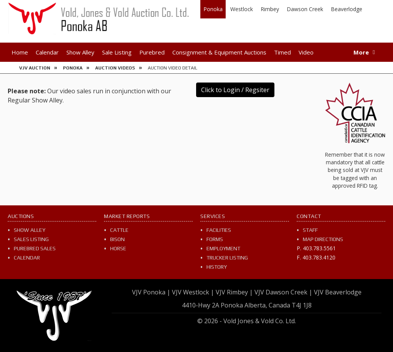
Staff (310, 230)
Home (20, 52)
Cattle (119, 230)
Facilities (218, 230)
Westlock (241, 9)
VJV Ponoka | (151, 292)
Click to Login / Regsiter (235, 90)
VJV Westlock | (193, 292)
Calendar (47, 52)
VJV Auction (34, 68)
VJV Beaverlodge (338, 292)
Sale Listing (117, 52)
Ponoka (213, 9)
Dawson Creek (305, 9)
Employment (223, 248)
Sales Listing (31, 239)
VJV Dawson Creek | (283, 292)
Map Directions (323, 239)
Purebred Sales (35, 248)
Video (306, 52)
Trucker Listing (227, 257)
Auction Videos (115, 68)
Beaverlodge (346, 9)
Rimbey (270, 9)
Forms (214, 239)
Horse (118, 248)
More (361, 52)
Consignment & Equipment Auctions (219, 52)
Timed (282, 52)
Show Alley (80, 52)
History (216, 267)
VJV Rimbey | (234, 292)
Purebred (152, 52)
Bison (117, 239)
